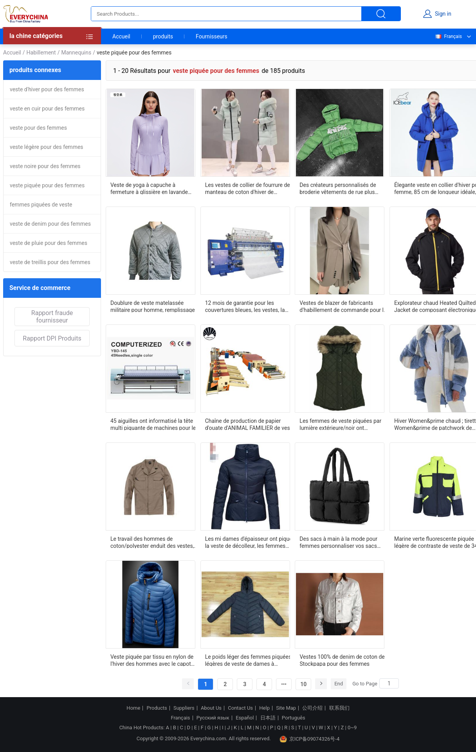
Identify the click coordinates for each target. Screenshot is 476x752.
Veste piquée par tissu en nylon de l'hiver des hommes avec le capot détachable (151, 660)
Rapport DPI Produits (52, 338)
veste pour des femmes (38, 128)
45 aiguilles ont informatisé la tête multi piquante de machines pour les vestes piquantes (154, 424)
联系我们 (339, 708)
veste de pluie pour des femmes (48, 243)
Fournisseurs (211, 36)
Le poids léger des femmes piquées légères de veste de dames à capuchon (248, 660)
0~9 (352, 727)
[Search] (389, 683)
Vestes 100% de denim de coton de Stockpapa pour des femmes (341, 660)
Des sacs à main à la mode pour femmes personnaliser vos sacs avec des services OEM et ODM (338, 542)
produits (163, 36)
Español (245, 718)
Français (448, 36)
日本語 (268, 718)
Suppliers (184, 708)
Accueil (121, 36)
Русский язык (213, 718)
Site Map (286, 708)
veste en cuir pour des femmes (47, 108)
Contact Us (240, 708)
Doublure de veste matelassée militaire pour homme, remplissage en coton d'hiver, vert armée (152, 306)
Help (264, 708)
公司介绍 (312, 708)
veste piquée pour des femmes (47, 185)
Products (157, 708)
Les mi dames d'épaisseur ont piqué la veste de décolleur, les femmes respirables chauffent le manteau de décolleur (248, 542)
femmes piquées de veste (41, 204)
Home (133, 708)
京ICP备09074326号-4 (309, 739)
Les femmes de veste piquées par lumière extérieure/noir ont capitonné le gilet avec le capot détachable (340, 424)
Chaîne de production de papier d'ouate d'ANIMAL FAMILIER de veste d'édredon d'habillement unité (250, 424)
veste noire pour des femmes (45, 166)
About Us (211, 708)
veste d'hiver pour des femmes (47, 89)
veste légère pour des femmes (46, 147)
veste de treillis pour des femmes (50, 262)
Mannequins (76, 52)
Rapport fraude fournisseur (52, 316)
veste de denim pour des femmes (50, 224)
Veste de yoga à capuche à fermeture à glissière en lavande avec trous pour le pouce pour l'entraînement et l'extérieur (149, 188)
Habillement (41, 52)
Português (293, 718)
